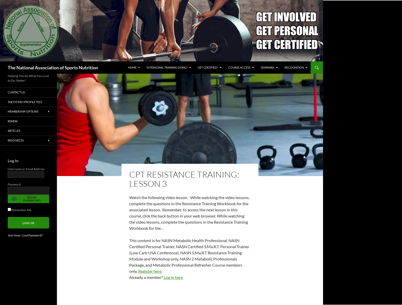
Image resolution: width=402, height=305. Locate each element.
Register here (150, 271)
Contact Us (16, 92)
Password (14, 184)
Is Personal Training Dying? (167, 67)
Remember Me (19, 210)
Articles (14, 130)
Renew (12, 121)
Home (132, 67)
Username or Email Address (26, 169)
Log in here (173, 277)
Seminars (267, 67)
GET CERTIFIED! (208, 67)
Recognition (294, 67)
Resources (16, 140)
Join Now (14, 235)
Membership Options (23, 111)
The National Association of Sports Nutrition (53, 67)
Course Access (239, 67)
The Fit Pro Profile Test (25, 102)
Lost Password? (32, 235)
